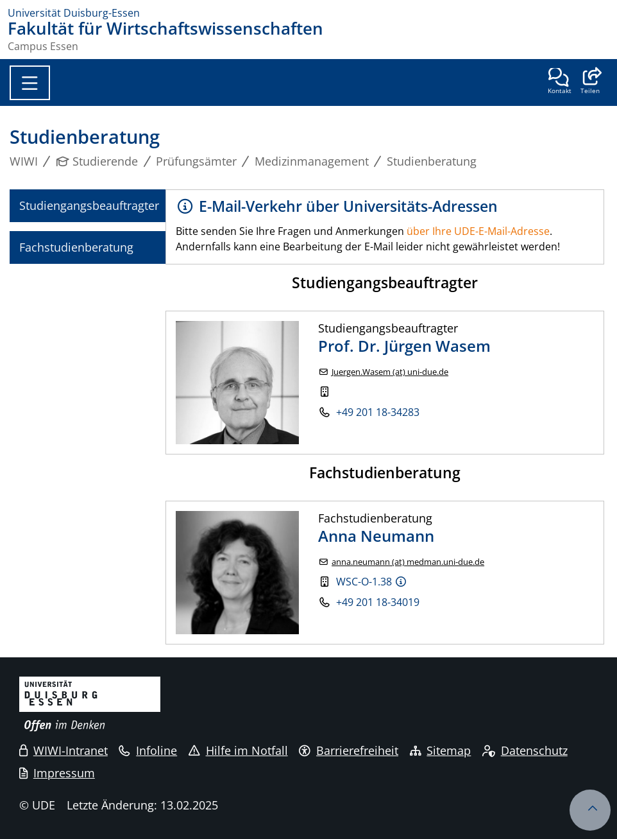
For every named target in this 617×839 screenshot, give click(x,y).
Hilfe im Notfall (238, 750)
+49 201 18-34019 (377, 602)
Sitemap (440, 750)
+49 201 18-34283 (377, 412)
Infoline (148, 750)
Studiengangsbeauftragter (89, 205)
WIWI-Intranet (63, 750)
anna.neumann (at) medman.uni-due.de (408, 562)
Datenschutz (525, 750)
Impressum (57, 773)
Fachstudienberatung (76, 247)
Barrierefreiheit (348, 750)
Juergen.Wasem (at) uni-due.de (390, 372)
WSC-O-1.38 (364, 582)
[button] (590, 82)
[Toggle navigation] (30, 82)
